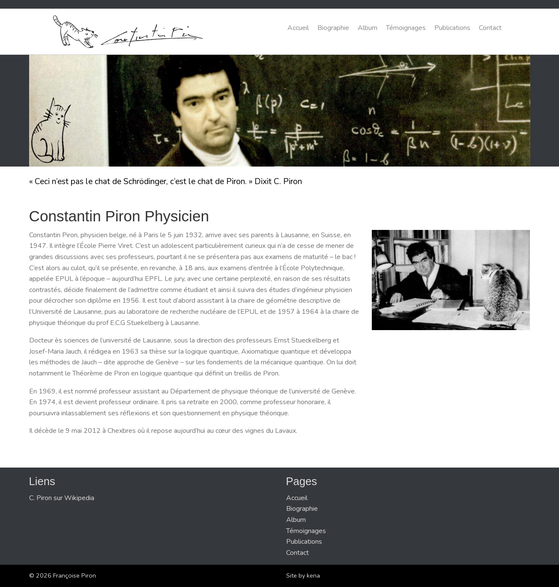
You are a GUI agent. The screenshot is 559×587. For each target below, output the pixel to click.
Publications (452, 28)
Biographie (333, 28)
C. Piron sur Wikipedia (61, 498)
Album (367, 28)
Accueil (298, 28)
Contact (490, 28)
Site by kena (303, 575)
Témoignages (406, 28)
